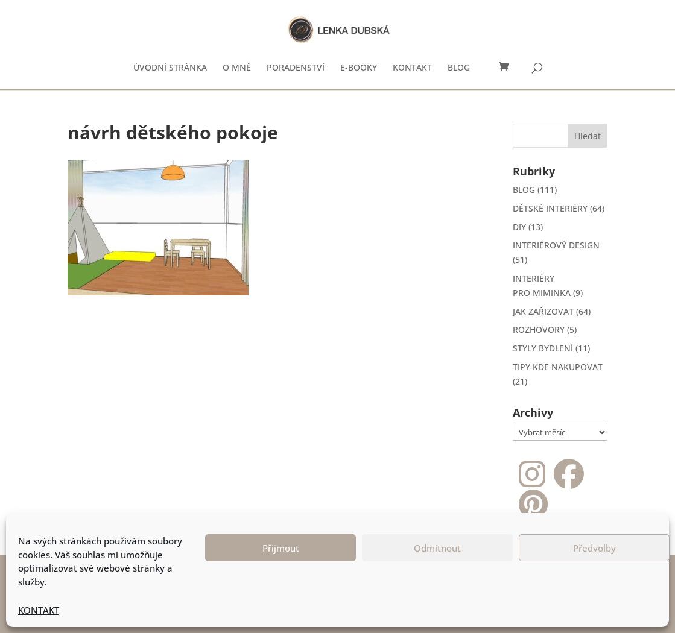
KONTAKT (38, 610)
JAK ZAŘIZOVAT (543, 311)
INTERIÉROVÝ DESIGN (556, 245)
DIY (519, 227)
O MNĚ (237, 68)
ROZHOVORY (539, 329)
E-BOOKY (358, 68)
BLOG (459, 68)
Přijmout (280, 548)
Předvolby (594, 548)
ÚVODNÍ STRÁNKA (170, 68)
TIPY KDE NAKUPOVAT (558, 367)
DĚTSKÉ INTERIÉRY (550, 208)
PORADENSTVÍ (296, 68)
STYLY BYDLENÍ (543, 348)
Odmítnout (437, 548)
